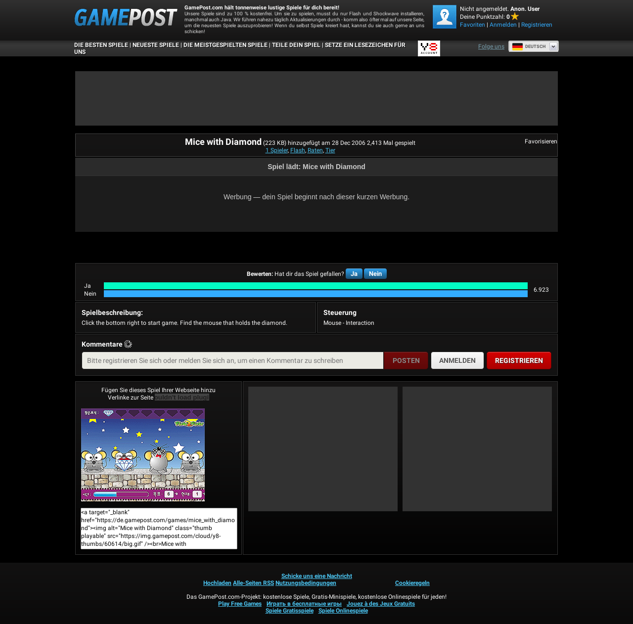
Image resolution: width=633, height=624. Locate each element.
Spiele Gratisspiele (290, 610)
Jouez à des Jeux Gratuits (381, 603)
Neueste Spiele (156, 45)
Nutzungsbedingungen (305, 582)
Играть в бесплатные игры (304, 603)
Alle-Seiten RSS (253, 582)
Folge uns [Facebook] (491, 46)
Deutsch (528, 46)
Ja (354, 273)
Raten (315, 150)
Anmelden (503, 24)
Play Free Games (240, 603)
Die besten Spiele (101, 45)
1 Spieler (277, 150)
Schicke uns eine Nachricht (316, 576)
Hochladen (217, 582)
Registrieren (536, 24)
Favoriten (472, 24)
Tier (330, 150)
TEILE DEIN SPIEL (296, 45)
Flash (297, 150)
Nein (375, 273)
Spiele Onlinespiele (343, 610)
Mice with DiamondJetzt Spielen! (143, 455)
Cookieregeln (412, 582)
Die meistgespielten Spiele (225, 45)
